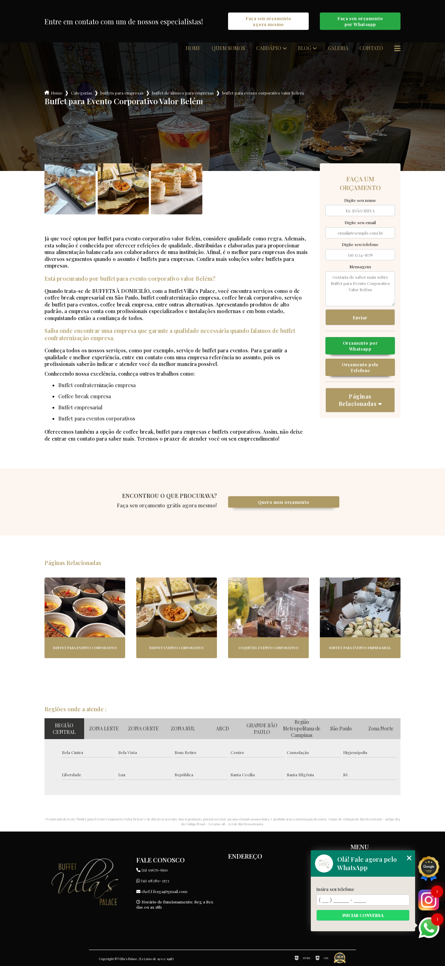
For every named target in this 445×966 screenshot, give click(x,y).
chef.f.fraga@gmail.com (161, 891)
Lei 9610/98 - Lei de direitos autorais (236, 823)
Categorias (81, 93)
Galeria (338, 48)
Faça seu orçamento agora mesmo (268, 21)
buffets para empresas (122, 93)
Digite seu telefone (360, 244)
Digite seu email (360, 222)
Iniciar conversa (362, 915)
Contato (371, 48)
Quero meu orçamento (283, 502)
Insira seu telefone (335, 889)
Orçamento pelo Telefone (360, 367)
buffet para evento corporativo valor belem (263, 93)
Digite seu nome (360, 200)
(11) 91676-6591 (152, 870)
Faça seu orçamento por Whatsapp (360, 21)
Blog (304, 48)
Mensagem (360, 266)
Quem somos (228, 48)
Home (193, 48)
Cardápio (268, 48)
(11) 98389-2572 (152, 880)
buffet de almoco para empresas (183, 93)
